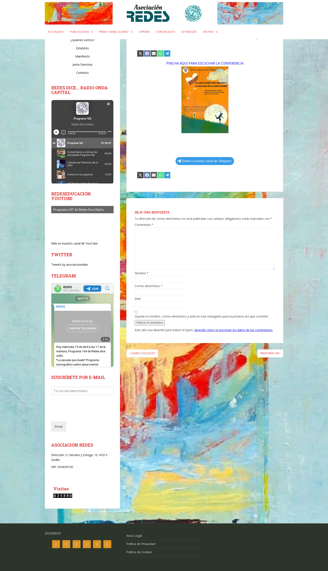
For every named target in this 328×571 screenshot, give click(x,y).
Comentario (144, 224)
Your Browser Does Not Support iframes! (82, 325)
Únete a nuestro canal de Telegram (204, 161)
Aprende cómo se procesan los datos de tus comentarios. (233, 330)
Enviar (59, 426)
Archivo (208, 32)
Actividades (189, 32)
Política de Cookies (139, 552)
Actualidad (56, 32)
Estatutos (82, 48)
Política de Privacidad (140, 544)
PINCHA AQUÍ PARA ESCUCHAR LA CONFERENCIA (204, 63)
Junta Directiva (82, 64)
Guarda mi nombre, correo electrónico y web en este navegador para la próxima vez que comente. (202, 316)
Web (138, 298)
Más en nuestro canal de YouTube (74, 243)
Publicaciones (79, 32)
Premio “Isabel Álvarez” (114, 32)
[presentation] (83, 415)
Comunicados (165, 32)
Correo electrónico (149, 286)
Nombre (142, 273)
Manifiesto (82, 56)
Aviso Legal (134, 536)
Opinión (144, 32)
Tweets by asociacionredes (69, 265)
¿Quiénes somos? (82, 40)
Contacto (82, 73)
